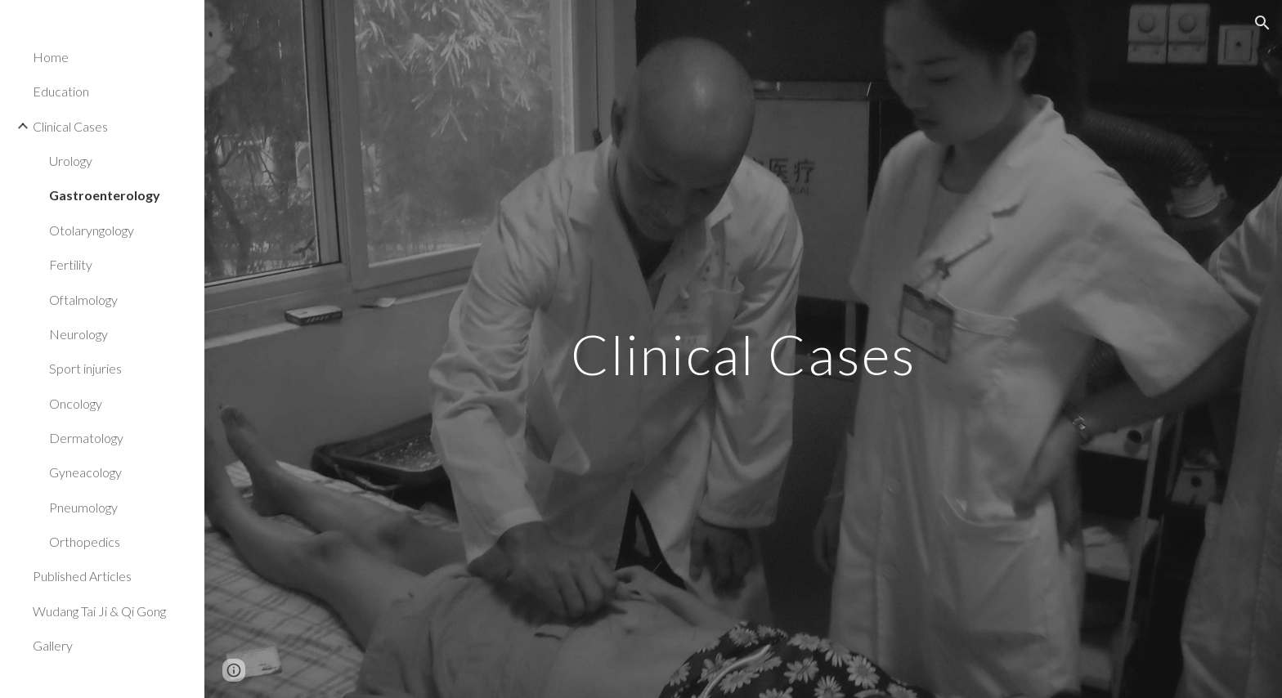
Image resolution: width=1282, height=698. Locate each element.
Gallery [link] (53, 645)
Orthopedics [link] (84, 541)
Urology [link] (70, 160)
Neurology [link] (78, 334)
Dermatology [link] (86, 437)
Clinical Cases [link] (70, 126)
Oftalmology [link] (83, 299)
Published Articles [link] (82, 576)
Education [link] (61, 91)
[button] (1262, 23)
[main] (743, 348)
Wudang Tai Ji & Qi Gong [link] (99, 611)
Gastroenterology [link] (104, 195)
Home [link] (51, 57)
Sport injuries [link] (85, 368)
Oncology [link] (75, 403)
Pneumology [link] (83, 507)
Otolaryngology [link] (91, 230)
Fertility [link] (70, 264)
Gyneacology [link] (85, 472)
